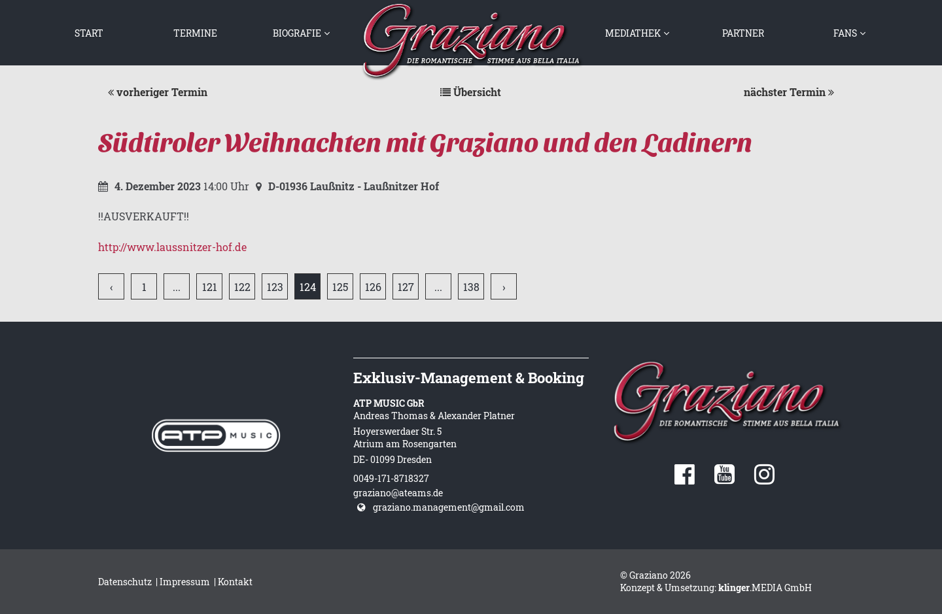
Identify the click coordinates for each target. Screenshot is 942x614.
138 (471, 287)
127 (406, 287)
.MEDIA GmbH (765, 587)
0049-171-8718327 (391, 478)
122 (242, 287)
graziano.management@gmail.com (449, 507)
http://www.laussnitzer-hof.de (172, 247)
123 (275, 287)
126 (373, 287)
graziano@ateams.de (398, 492)
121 (209, 287)
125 (340, 287)
